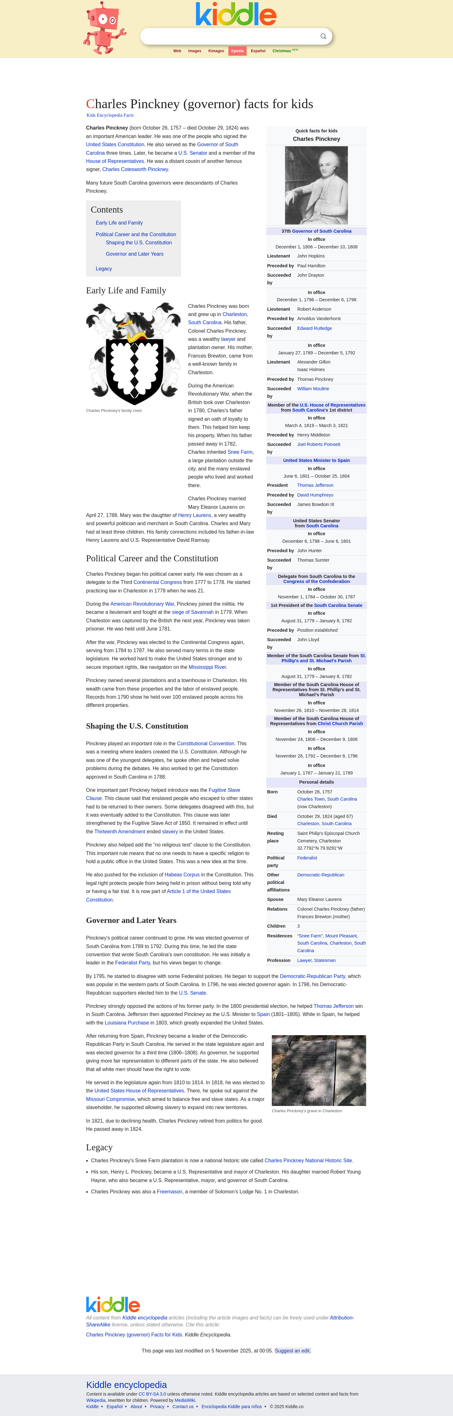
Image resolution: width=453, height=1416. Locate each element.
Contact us (183, 1406)
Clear (310, 36)
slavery (170, 831)
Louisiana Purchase (127, 1022)
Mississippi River (207, 667)
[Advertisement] (226, 75)
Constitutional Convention (205, 743)
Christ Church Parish (340, 723)
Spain (263, 1014)
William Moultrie (313, 388)
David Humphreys (315, 494)
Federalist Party (132, 962)
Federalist (307, 857)
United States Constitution (115, 144)
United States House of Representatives (139, 1090)
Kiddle (93, 1406)
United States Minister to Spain (316, 460)
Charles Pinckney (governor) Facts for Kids (134, 1334)
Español (258, 51)
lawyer (228, 339)
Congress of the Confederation (316, 581)
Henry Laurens (194, 515)
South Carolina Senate (338, 605)
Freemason (169, 1191)
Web (177, 51)
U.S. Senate (192, 993)
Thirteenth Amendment (119, 831)
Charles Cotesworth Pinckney (135, 169)
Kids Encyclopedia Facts (110, 115)
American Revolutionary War (142, 604)
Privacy (157, 1406)
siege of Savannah (193, 612)
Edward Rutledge (314, 328)
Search (323, 36)
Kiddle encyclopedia (144, 1317)
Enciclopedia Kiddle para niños (232, 1406)
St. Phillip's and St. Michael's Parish (324, 658)
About (136, 1406)
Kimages (216, 51)
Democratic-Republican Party (312, 976)
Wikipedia (96, 1400)
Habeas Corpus (182, 874)
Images (194, 51)
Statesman (325, 960)
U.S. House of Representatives (333, 405)
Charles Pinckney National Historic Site (308, 1160)
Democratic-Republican (320, 874)
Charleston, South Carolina (324, 823)
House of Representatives (115, 161)
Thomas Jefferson (315, 485)
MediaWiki (185, 1400)
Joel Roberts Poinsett (318, 444)
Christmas (285, 50)
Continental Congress (158, 582)
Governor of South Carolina (322, 231)
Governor (207, 144)
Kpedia (237, 51)
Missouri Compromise (110, 1099)
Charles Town (311, 799)
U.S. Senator (192, 153)
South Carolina (308, 410)
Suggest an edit (292, 1350)
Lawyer (304, 960)
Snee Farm (310, 935)
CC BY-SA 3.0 (152, 1394)
